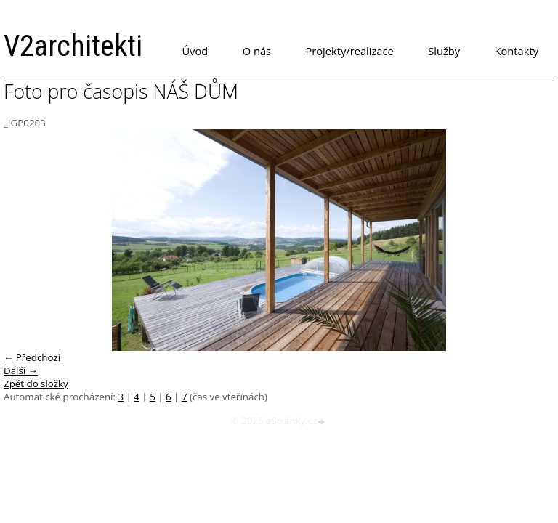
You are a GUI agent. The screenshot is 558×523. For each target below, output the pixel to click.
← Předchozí (32, 357)
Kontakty (516, 51)
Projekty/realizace (350, 51)
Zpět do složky (36, 383)
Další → (21, 370)
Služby (444, 51)
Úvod (195, 51)
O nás (257, 51)
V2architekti (73, 46)
